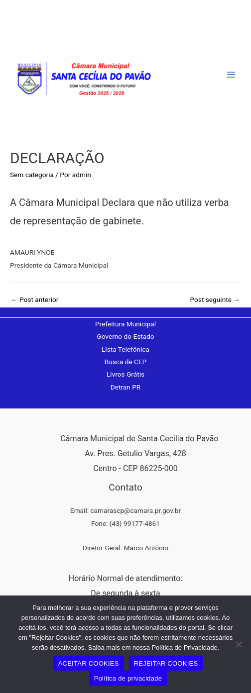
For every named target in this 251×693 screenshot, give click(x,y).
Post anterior (34, 299)
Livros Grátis (125, 374)
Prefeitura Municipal (125, 324)
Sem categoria (32, 175)
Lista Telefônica (125, 349)
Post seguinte (215, 299)
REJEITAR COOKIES (166, 663)
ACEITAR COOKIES (88, 663)
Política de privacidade (128, 678)
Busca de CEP (126, 362)
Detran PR (126, 387)
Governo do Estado (125, 336)
